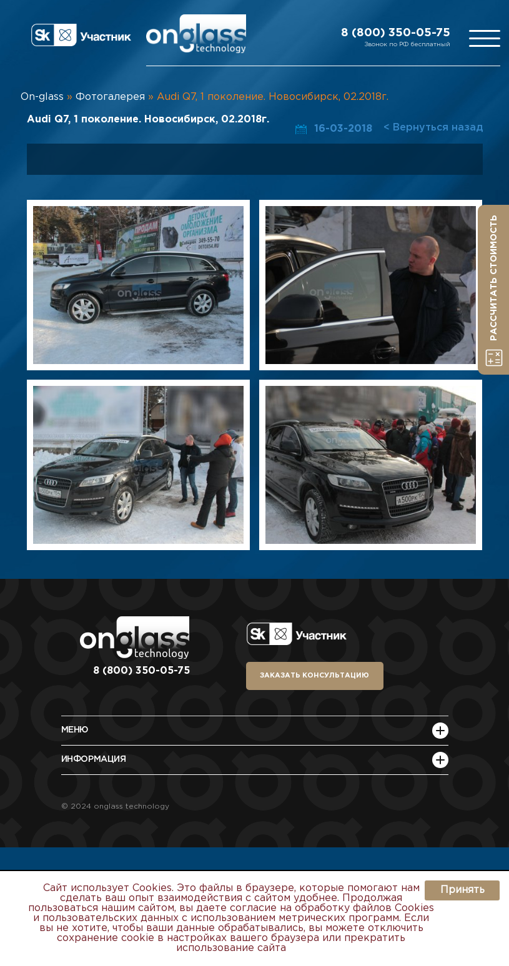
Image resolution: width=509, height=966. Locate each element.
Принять (462, 890)
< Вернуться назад (433, 127)
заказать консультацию (314, 676)
